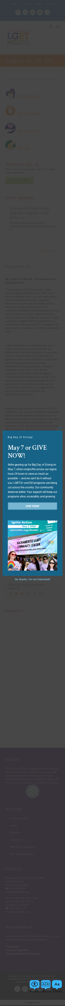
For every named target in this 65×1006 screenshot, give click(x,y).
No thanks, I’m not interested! (32, 579)
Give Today (32, 506)
